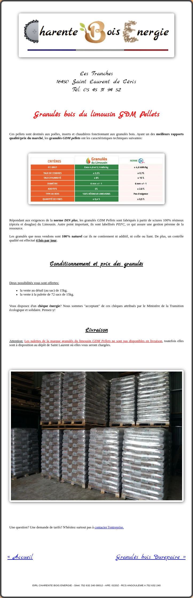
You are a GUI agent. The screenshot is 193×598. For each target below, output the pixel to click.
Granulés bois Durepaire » (151, 557)
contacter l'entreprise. (109, 527)
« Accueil (20, 557)
